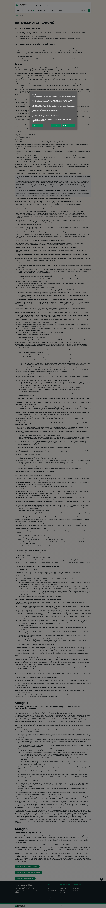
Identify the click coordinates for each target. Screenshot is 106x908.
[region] (53, 110)
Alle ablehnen (56, 125)
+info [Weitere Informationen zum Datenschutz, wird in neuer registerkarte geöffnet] (33, 121)
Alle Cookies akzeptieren (68, 125)
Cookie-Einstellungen (37, 125)
